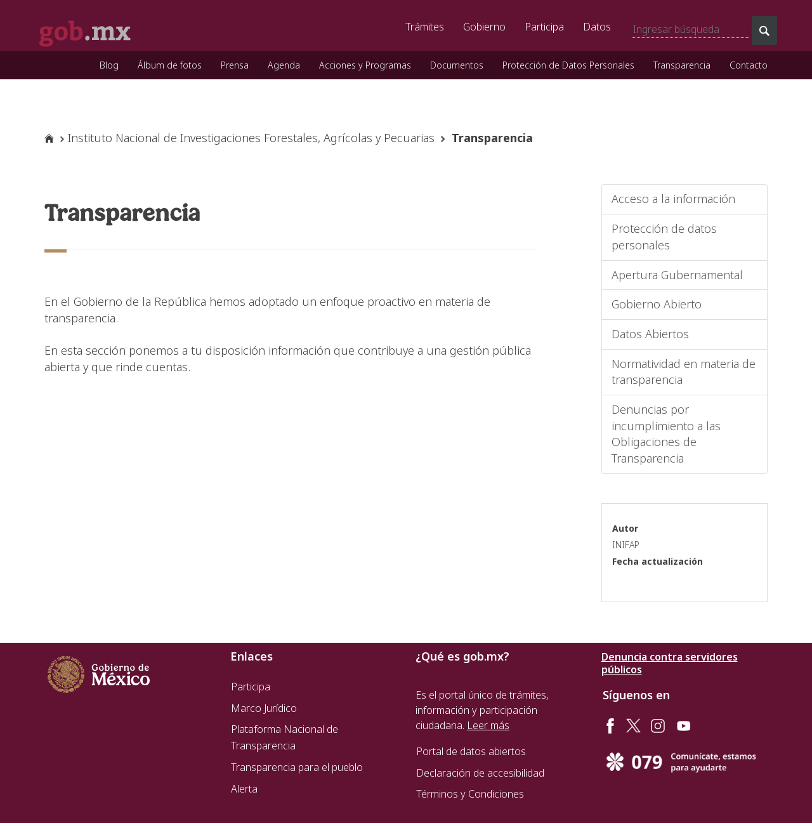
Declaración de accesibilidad (480, 773)
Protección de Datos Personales (568, 65)
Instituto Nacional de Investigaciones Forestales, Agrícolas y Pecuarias (251, 137)
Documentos (456, 65)
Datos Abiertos (650, 333)
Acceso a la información (673, 198)
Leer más (488, 725)
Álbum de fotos (170, 65)
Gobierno (484, 27)
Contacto (749, 65)
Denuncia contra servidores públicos (669, 663)
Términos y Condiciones (470, 794)
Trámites (424, 27)
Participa (544, 27)
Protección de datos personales (664, 237)
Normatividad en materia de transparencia (684, 372)
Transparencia (681, 65)
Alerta (244, 789)
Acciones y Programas (365, 65)
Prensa (235, 65)
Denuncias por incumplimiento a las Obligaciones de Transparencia (666, 434)
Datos (597, 27)
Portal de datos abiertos (471, 751)
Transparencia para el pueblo (297, 767)
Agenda (284, 65)
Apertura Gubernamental (677, 274)
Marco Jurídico (264, 708)
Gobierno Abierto (657, 304)
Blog (109, 65)
